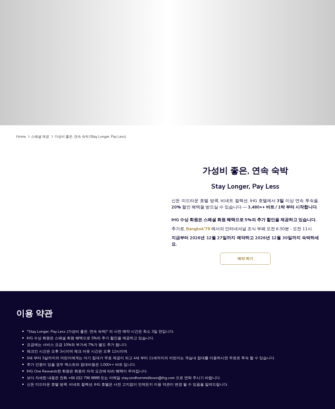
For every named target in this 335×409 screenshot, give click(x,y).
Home (21, 136)
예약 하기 (247, 260)
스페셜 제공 (40, 136)
